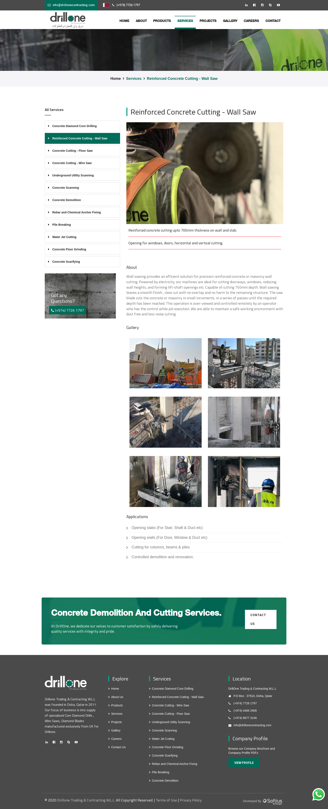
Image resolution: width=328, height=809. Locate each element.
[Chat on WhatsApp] (318, 794)
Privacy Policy (191, 800)
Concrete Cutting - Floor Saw (72, 150)
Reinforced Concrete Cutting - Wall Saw (182, 78)
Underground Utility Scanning (73, 175)
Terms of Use (166, 800)
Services (134, 78)
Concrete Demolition (66, 200)
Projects (208, 21)
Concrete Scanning (65, 187)
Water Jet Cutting (64, 237)
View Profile (244, 762)
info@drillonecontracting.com (74, 5)
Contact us (258, 619)
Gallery (230, 21)
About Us (117, 697)
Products (162, 21)
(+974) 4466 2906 (245, 710)
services (185, 21)
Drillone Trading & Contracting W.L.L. (86, 800)
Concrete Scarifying (66, 261)
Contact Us (118, 747)
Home (115, 78)
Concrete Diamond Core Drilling (74, 126)
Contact (273, 21)
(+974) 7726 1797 (128, 5)
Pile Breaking (61, 224)
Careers (251, 21)
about (141, 21)
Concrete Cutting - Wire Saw (72, 163)
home (124, 21)
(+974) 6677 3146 (245, 718)
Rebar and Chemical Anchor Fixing (76, 212)
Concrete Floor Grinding (69, 249)
